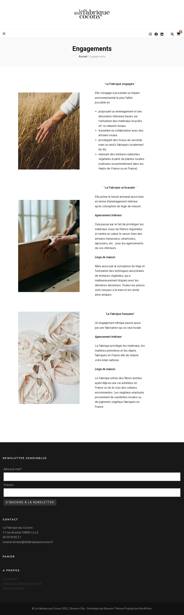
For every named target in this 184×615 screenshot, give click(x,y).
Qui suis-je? (10, 578)
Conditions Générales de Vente (22, 583)
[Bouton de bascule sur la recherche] (172, 34)
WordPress (145, 608)
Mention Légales (13, 588)
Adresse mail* (13, 469)
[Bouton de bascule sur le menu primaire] (4, 33)
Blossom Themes (114, 608)
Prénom (8, 485)
